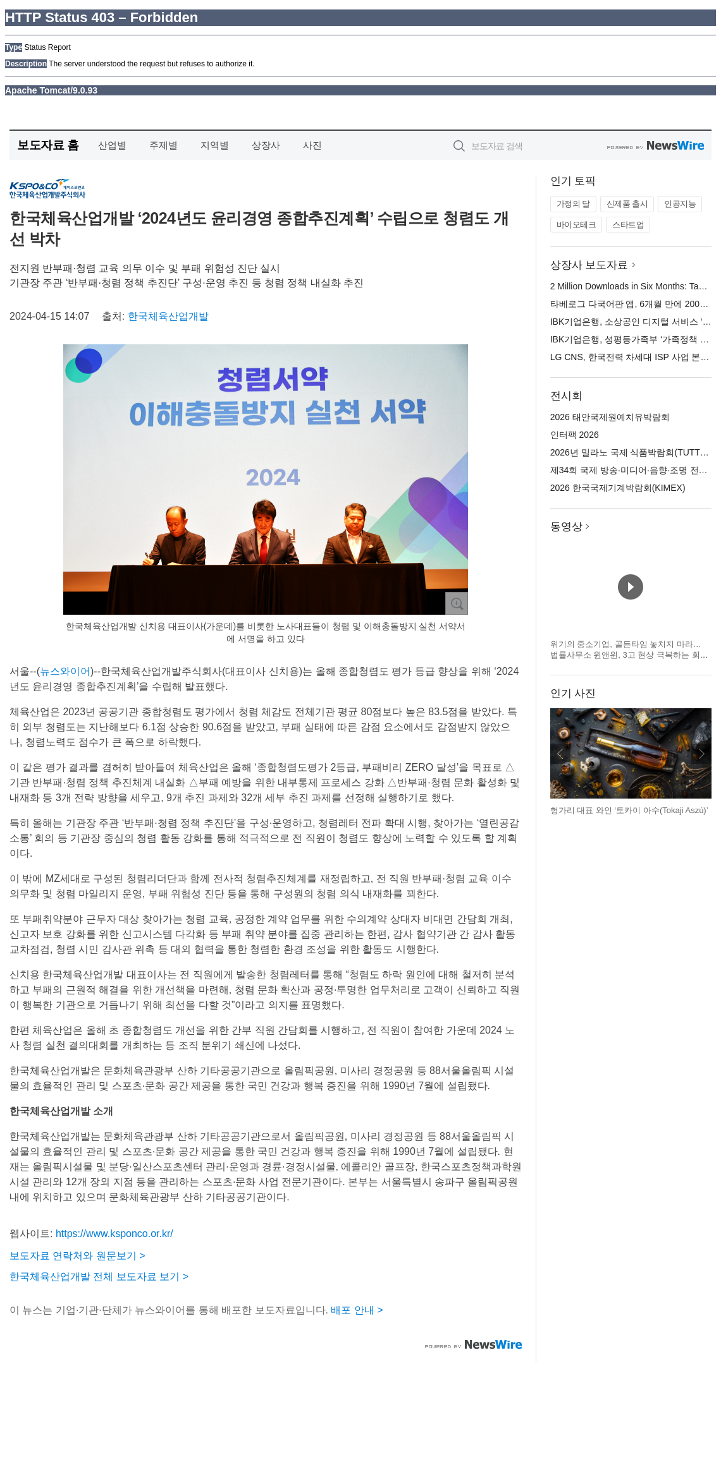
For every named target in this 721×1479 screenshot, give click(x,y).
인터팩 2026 (574, 435)
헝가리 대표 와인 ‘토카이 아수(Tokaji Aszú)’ (629, 810)
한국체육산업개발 (168, 316)
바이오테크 (576, 224)
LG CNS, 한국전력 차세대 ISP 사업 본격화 (634, 357)
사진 (312, 145)
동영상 (566, 527)
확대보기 (456, 603)
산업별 (112, 145)
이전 (560, 754)
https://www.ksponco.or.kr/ (114, 1233)
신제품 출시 (627, 203)
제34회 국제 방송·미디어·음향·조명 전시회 (633, 470)
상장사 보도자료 (589, 265)
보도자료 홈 (47, 145)
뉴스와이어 (65, 671)
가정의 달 (573, 203)
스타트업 (628, 224)
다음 (701, 754)
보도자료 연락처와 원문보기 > (77, 1255)
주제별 (163, 145)
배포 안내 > (357, 1310)
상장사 (266, 145)
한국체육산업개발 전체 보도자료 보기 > (98, 1276)
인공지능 (680, 203)
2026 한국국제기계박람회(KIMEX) (618, 488)
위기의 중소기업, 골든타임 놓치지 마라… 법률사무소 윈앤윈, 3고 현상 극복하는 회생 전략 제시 (629, 655)
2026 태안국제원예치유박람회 (610, 417)
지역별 (214, 145)
